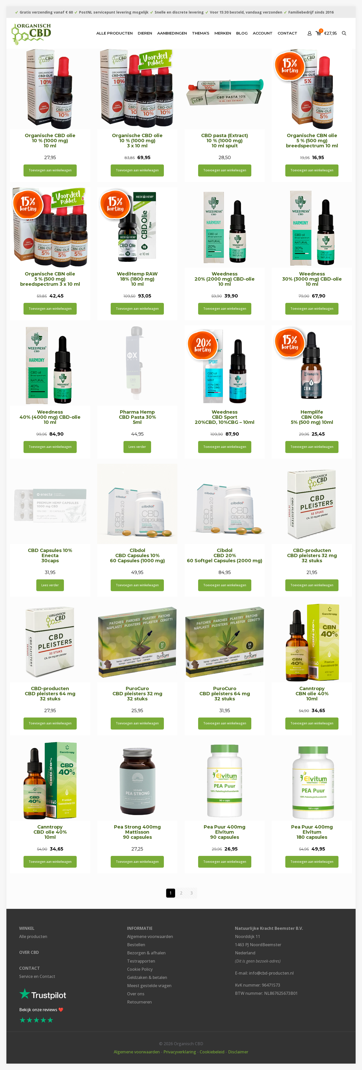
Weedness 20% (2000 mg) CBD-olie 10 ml (225, 279)
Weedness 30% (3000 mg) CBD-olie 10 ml (312, 279)
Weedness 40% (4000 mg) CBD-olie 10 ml (50, 417)
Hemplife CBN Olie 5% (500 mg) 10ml (312, 417)
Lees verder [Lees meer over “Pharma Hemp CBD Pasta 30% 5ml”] (137, 447)
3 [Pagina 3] (191, 893)
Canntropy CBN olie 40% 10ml (312, 694)
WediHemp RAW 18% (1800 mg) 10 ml (137, 279)
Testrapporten (141, 961)
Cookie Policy (140, 969)
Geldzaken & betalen (147, 977)
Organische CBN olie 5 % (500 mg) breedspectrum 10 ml (312, 141)
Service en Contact (37, 976)
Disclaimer (238, 1052)
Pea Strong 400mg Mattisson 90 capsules (137, 832)
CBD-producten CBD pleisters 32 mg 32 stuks (312, 556)
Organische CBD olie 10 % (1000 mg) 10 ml (50, 141)
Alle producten (33, 936)
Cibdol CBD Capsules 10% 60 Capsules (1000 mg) (137, 556)
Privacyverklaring (179, 1052)
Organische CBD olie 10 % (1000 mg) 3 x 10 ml (137, 141)
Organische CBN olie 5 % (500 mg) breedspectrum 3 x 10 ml (50, 279)
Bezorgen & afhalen (146, 953)
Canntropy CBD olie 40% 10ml (50, 832)
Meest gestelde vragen (149, 985)
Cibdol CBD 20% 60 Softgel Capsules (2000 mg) (224, 556)
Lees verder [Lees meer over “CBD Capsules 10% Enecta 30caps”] (50, 585)
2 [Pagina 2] (181, 893)
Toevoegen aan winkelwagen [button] (50, 170)
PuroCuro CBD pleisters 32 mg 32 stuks (137, 694)
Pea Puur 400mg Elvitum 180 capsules (312, 832)
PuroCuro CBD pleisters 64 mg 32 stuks (224, 694)
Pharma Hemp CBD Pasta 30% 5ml (137, 417)
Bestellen (136, 944)
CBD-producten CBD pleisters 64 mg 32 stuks (50, 694)
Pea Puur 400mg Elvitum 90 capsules (224, 832)
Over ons (135, 994)
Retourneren (139, 1002)
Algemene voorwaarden (150, 936)
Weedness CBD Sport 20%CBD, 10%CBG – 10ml (224, 417)
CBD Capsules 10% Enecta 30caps (50, 556)
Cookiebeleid (212, 1052)
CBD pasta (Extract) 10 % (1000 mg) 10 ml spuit (224, 141)
